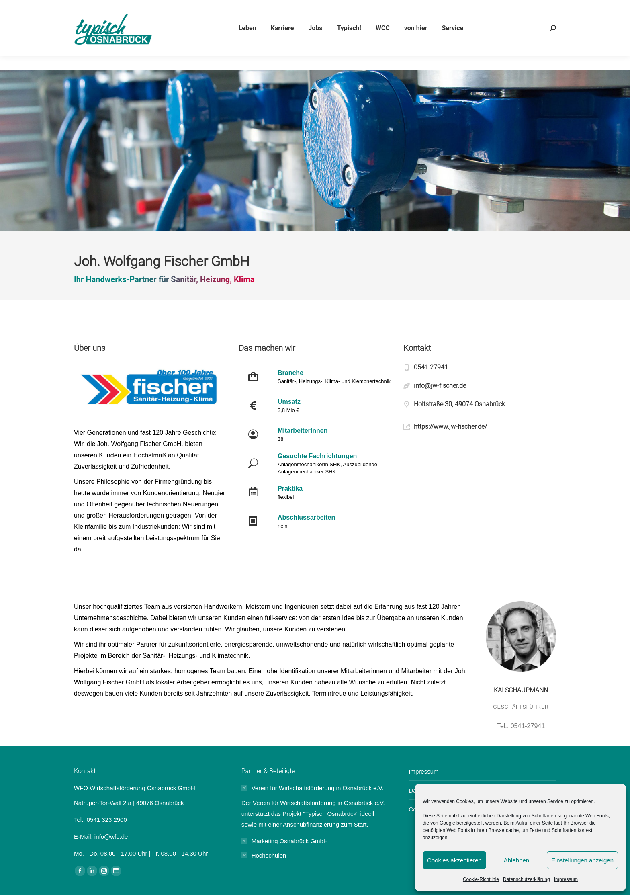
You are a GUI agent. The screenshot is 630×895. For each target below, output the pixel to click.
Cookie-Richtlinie (481, 879)
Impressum (566, 879)
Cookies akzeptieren (454, 860)
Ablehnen (516, 860)
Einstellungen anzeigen (582, 860)
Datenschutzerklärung (526, 879)
